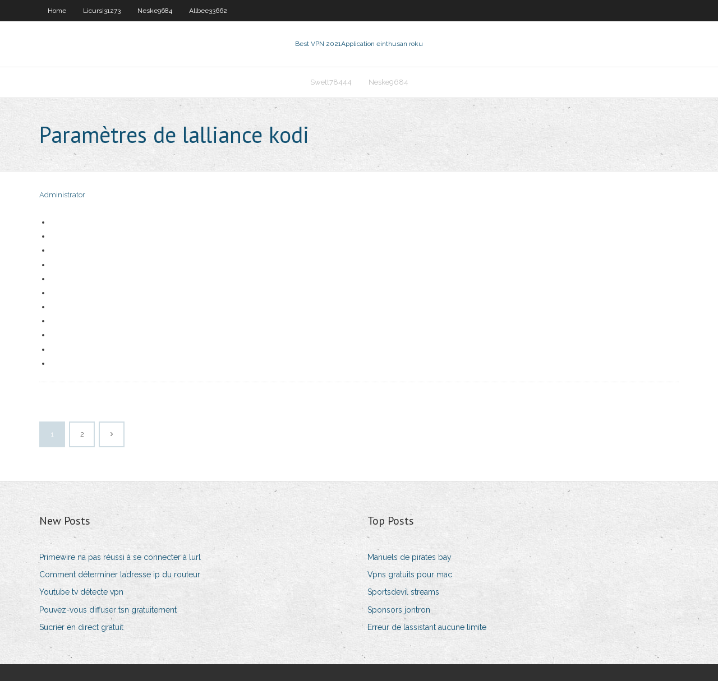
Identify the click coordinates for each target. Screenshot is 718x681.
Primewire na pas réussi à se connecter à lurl (120, 557)
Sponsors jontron (398, 609)
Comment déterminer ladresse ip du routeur (119, 574)
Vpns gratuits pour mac (409, 574)
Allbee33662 (208, 11)
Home (57, 11)
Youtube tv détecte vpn (81, 591)
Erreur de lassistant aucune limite (426, 627)
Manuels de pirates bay (409, 557)
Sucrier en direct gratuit (81, 627)
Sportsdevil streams (403, 591)
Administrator (62, 195)
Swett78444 (331, 82)
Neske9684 (154, 11)
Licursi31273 (102, 11)
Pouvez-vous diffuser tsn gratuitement (108, 609)
